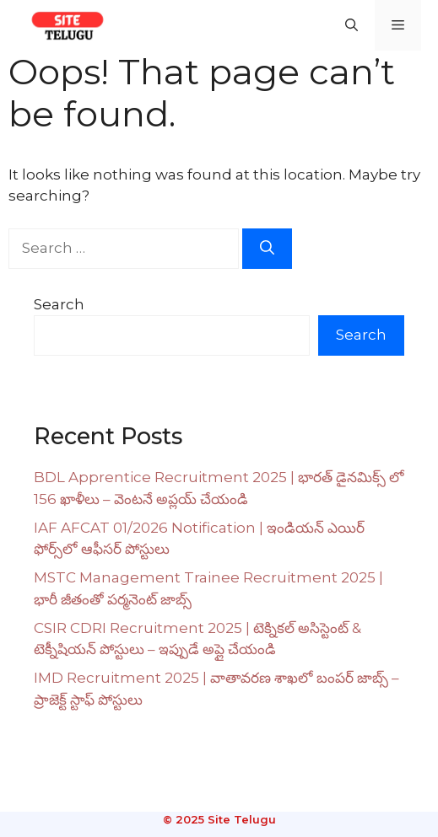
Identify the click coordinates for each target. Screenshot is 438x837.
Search (59, 304)
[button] (351, 25)
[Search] (267, 248)
